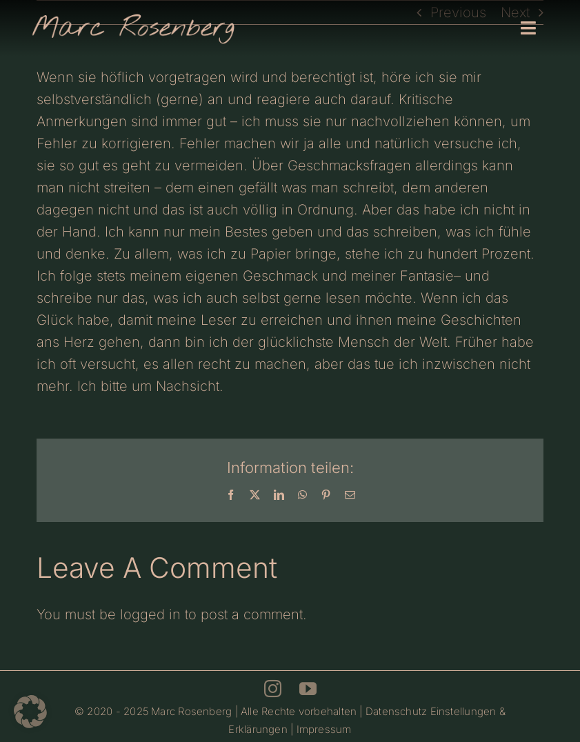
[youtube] (308, 688)
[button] (30, 711)
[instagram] (273, 688)
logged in (150, 614)
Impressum (324, 729)
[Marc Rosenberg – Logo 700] (133, 17)
